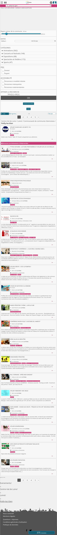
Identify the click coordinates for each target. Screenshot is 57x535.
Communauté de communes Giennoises (38, 121)
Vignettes (12, 114)
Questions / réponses (10, 519)
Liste (3, 114)
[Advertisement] (28, 19)
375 (41, 532)
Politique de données (10, 525)
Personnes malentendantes (14, 87)
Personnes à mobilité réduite (14, 81)
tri (29, 114)
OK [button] (28, 97)
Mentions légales (9, 516)
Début (3, 41)
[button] (28, 104)
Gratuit (7, 70)
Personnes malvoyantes (13, 84)
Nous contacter (8, 513)
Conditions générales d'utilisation (15, 522)
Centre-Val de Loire (8, 121)
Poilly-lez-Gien (6, 501)
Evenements (5, 483)
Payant (6, 73)
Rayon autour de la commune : (12, 31)
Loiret (20, 121)
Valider (28, 108)
